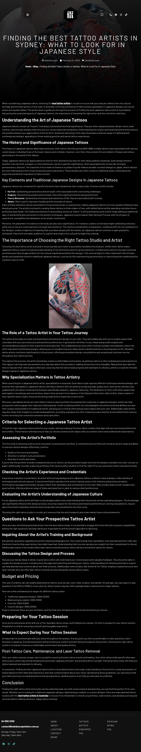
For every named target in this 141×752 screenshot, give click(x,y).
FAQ (81, 733)
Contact (56, 733)
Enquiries (85, 729)
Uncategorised (92, 60)
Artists (83, 725)
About (54, 725)
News (54, 737)
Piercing (112, 721)
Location (56, 729)
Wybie (110, 725)
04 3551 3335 (7, 721)
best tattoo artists (61, 103)
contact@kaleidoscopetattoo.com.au (20, 726)
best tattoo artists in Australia (33, 695)
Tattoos (84, 721)
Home (28, 66)
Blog (35, 66)
